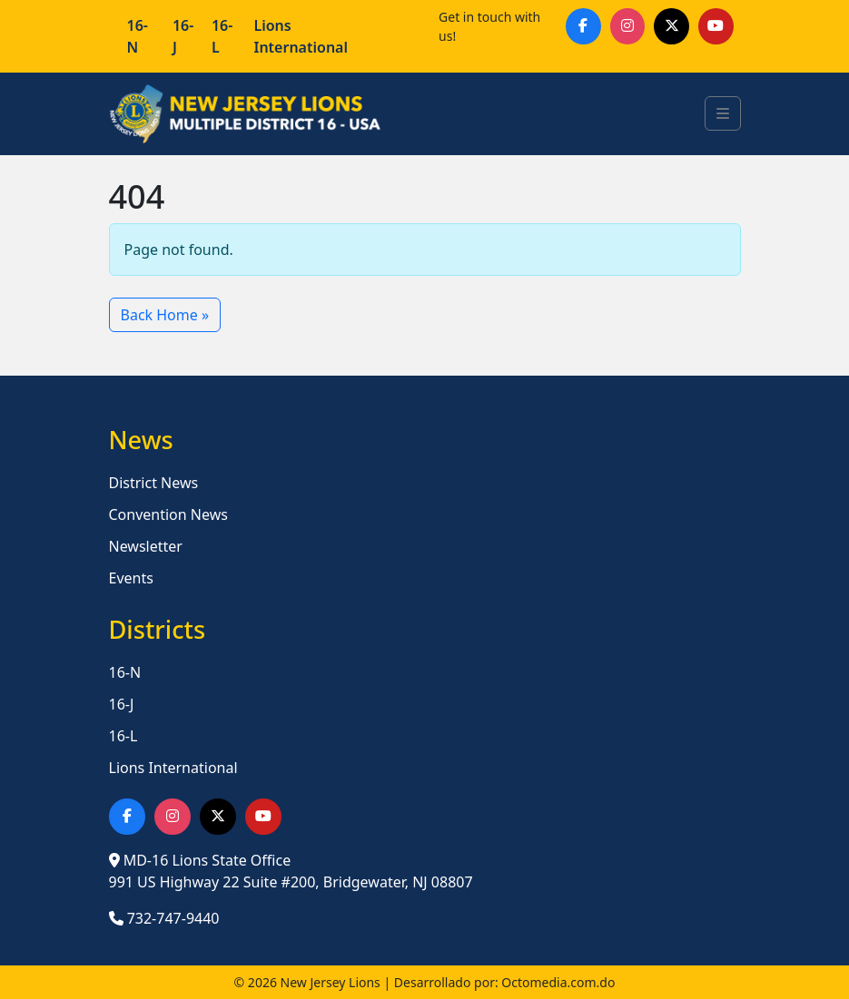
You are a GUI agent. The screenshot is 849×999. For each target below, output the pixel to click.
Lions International (300, 36)
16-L (222, 36)
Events (131, 578)
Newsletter (146, 546)
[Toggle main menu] (723, 113)
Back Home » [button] (165, 315)
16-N (137, 36)
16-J (183, 36)
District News (154, 483)
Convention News (168, 514)
